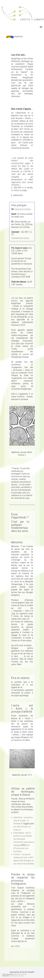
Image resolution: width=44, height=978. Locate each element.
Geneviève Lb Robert (23, 209)
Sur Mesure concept (17, 976)
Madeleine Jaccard (21, 974)
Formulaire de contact (20, 237)
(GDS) (23, 845)
